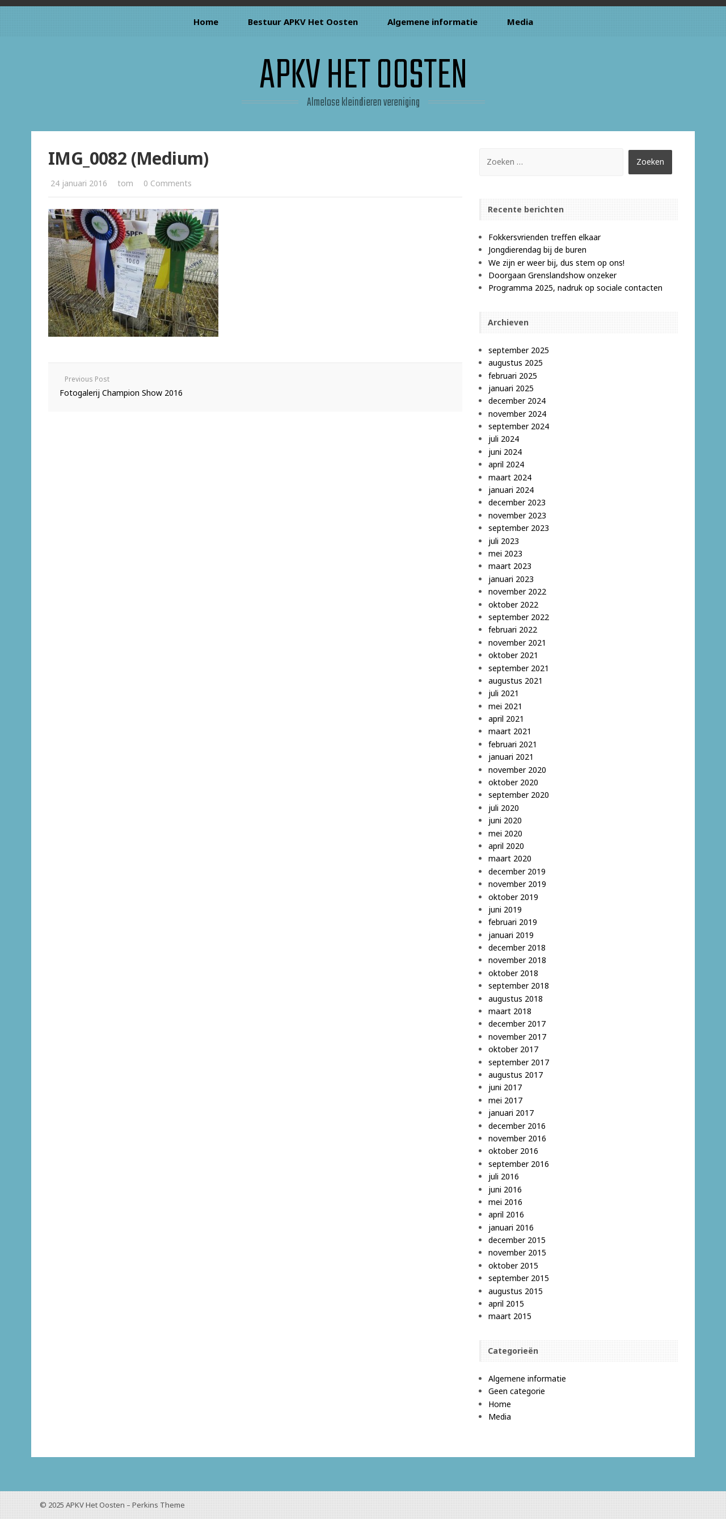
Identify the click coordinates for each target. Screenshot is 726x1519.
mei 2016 (505, 1201)
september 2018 (518, 985)
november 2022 (517, 591)
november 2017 (517, 1036)
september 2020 (518, 794)
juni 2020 (505, 820)
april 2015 (506, 1303)
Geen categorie (516, 1391)
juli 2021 (503, 693)
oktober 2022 (513, 604)
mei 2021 (505, 706)
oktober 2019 (513, 897)
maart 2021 (509, 731)
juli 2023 (503, 540)
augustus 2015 (515, 1291)
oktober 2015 (513, 1265)
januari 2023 (511, 579)
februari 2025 (512, 375)
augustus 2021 (515, 680)
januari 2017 (511, 1112)
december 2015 (517, 1240)
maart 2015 (509, 1316)
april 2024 (506, 464)
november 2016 (517, 1138)
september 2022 (518, 617)
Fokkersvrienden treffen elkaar (544, 237)
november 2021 (517, 642)
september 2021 (518, 668)
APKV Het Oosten (363, 76)
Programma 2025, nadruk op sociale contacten (575, 287)
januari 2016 (511, 1227)
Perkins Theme (158, 1505)
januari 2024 (511, 489)
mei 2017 (505, 1100)
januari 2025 (511, 388)
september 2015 (518, 1278)
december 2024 (517, 400)
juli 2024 (503, 438)
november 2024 (517, 413)
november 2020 (517, 769)
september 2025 (518, 350)
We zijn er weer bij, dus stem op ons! (556, 262)
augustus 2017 (515, 1074)
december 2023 (517, 502)
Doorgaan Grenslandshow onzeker (552, 275)
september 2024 (518, 426)
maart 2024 (509, 477)
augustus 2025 (515, 362)
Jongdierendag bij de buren (537, 249)
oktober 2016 (513, 1150)
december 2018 (517, 947)
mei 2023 (505, 553)
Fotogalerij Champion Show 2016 (121, 392)
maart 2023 (509, 565)
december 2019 (517, 871)
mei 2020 (505, 833)
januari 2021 (511, 756)
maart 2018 (509, 1011)
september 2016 (518, 1163)
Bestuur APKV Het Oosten (303, 21)
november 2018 (517, 960)
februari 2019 (512, 922)
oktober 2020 (513, 782)
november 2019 (517, 883)
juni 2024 (505, 451)
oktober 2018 (513, 973)
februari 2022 (512, 629)
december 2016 (517, 1125)
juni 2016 (505, 1189)
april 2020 (506, 845)
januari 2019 (511, 935)
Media (520, 21)
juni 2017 (505, 1087)
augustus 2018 (515, 998)
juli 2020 (503, 807)
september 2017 (518, 1062)
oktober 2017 (513, 1049)
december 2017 (517, 1023)
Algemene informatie (432, 21)
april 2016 (506, 1214)
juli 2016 (503, 1176)
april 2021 (506, 718)
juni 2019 (505, 909)
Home (205, 21)
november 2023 (517, 515)
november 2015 (517, 1252)
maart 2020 (509, 858)
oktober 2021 (513, 655)
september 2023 (518, 527)
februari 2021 (512, 744)
